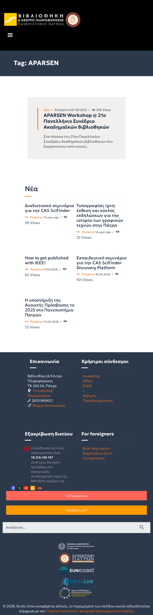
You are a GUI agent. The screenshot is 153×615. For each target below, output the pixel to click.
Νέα (46, 110)
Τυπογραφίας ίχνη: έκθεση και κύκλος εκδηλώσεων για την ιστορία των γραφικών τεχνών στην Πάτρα (99, 215)
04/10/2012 (78, 110)
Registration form (97, 453)
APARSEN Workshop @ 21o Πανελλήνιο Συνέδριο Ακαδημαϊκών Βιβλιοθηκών (76, 121)
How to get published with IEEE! (46, 260)
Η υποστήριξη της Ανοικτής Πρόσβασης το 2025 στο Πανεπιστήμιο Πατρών (49, 307)
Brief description (96, 448)
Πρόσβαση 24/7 (76, 510)
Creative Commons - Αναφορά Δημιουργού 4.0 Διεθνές (90, 611)
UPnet (88, 380)
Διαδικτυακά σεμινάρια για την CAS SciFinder (49, 208)
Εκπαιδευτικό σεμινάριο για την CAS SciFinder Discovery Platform (101, 262)
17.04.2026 (51, 269)
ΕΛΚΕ (87, 385)
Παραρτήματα (39, 395)
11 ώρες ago (51, 217)
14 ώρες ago (103, 232)
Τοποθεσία (41, 390)
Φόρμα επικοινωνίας (49, 405)
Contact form (94, 458)
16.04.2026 (102, 274)
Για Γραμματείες (76, 495)
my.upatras (91, 376)
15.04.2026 (51, 321)
